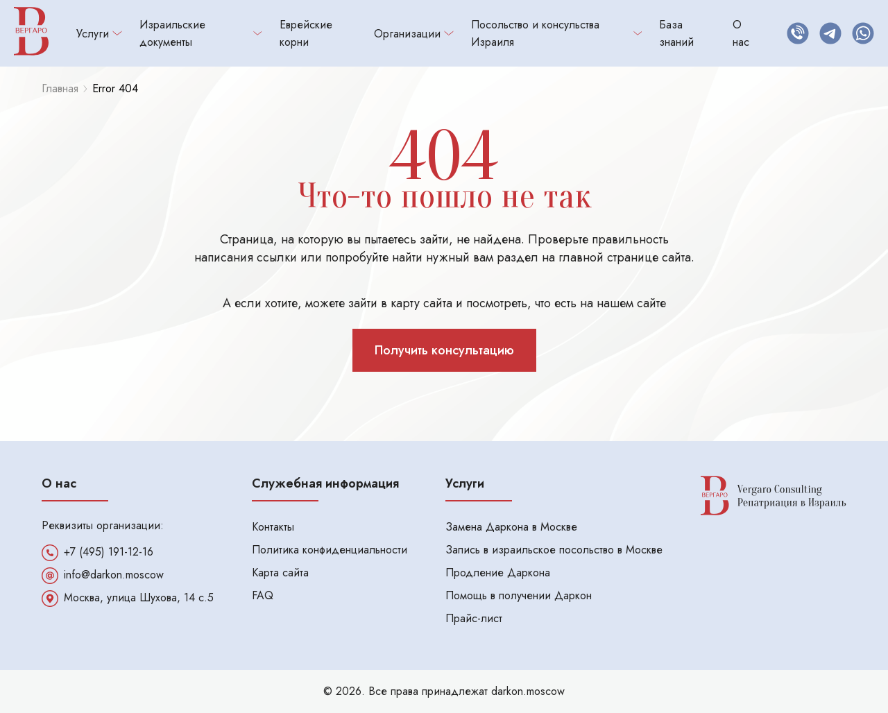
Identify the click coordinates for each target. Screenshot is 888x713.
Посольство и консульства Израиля (556, 33)
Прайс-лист (473, 618)
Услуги (99, 34)
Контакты (273, 527)
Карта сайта (280, 573)
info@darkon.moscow (114, 575)
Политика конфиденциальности (329, 550)
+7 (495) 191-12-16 (108, 552)
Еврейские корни (306, 33)
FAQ (262, 595)
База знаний (676, 33)
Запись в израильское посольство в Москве (554, 550)
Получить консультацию (444, 350)
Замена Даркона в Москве (511, 527)
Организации (414, 34)
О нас (741, 33)
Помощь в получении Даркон (518, 595)
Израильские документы (200, 33)
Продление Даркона (497, 573)
